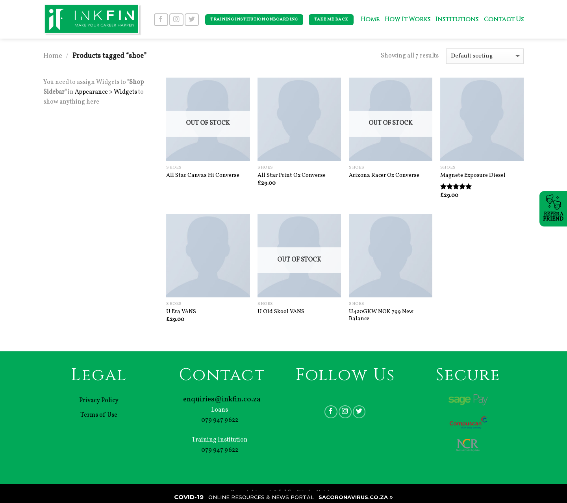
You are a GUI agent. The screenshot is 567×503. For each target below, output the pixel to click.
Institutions (456, 19)
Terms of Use (98, 415)
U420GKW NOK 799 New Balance (381, 315)
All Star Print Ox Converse (292, 175)
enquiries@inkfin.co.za (222, 399)
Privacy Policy (99, 400)
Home (370, 19)
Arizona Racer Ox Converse (384, 175)
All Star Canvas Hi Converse (202, 175)
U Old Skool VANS (281, 312)
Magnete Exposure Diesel (473, 175)
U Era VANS (181, 312)
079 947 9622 (219, 420)
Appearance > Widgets (106, 92)
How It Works (407, 19)
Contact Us (504, 19)
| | (283, 496)
